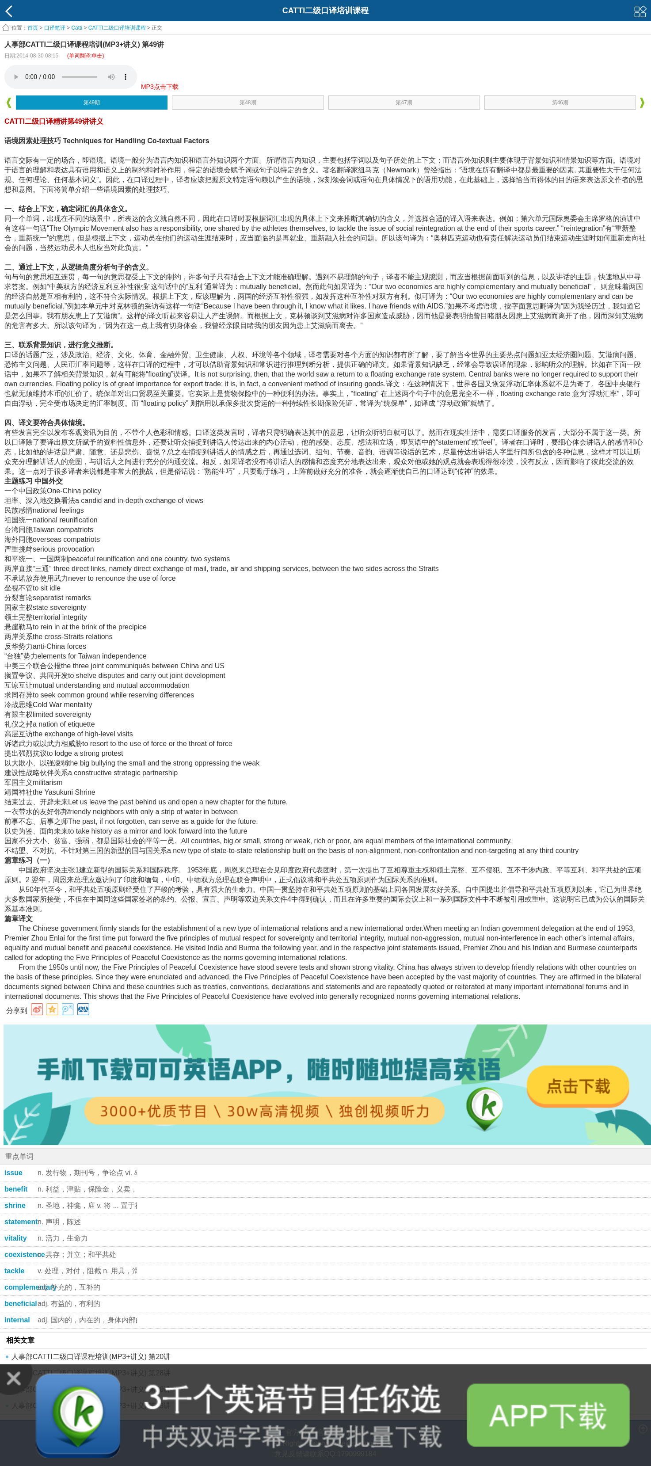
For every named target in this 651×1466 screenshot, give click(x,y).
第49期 (92, 102)
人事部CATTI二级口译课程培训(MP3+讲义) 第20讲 (91, 1356)
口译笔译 (54, 28)
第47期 (404, 102)
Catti (76, 28)
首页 (32, 28)
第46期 (560, 102)
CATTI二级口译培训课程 (117, 28)
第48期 (248, 102)
